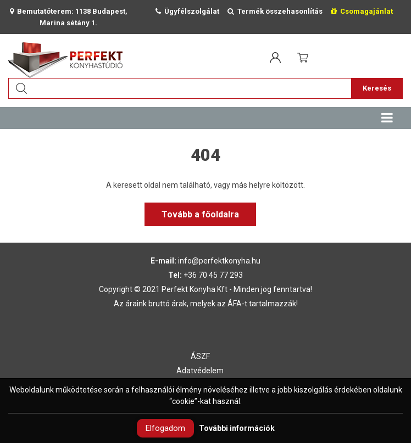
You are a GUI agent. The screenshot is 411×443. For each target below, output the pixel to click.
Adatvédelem (200, 370)
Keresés (377, 88)
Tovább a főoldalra (200, 214)
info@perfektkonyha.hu (219, 260)
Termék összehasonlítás (275, 11)
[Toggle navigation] (386, 118)
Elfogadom (165, 428)
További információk (237, 428)
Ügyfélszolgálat (187, 11)
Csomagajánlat (362, 11)
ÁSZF (200, 356)
